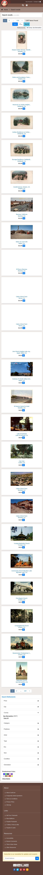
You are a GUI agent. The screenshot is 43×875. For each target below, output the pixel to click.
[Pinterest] (24, 869)
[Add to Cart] (24, 54)
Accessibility (9, 838)
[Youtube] (20, 869)
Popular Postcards (11, 821)
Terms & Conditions (11, 798)
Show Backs (6, 778)
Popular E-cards (10, 827)
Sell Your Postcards (11, 815)
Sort (27, 24)
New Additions (10, 818)
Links (6, 811)
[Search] (23, 5)
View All (6, 718)
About (6, 788)
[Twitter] (17, 869)
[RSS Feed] (27, 869)
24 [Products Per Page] (20, 24)
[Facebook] (14, 869)
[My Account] (27, 5)
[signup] (37, 858)
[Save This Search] (15, 24)
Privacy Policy (10, 802)
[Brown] (6, 776)
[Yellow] (12, 776)
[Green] (6, 774)
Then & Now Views (11, 844)
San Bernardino (8, 716)
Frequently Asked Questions (14, 795)
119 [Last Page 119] (18, 20)
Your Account (29, 1)
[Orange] (8, 776)
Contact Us (36, 1)
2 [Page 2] (9, 20)
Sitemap (8, 805)
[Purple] (12, 774)
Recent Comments (11, 841)
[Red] (10, 776)
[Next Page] (22, 20)
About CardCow (10, 792)
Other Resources (11, 847)
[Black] (8, 774)
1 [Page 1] (12, 691)
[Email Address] (19, 858)
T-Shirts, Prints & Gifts (12, 824)
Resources (8, 833)
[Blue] (4, 774)
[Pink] (10, 774)
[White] (4, 776)
